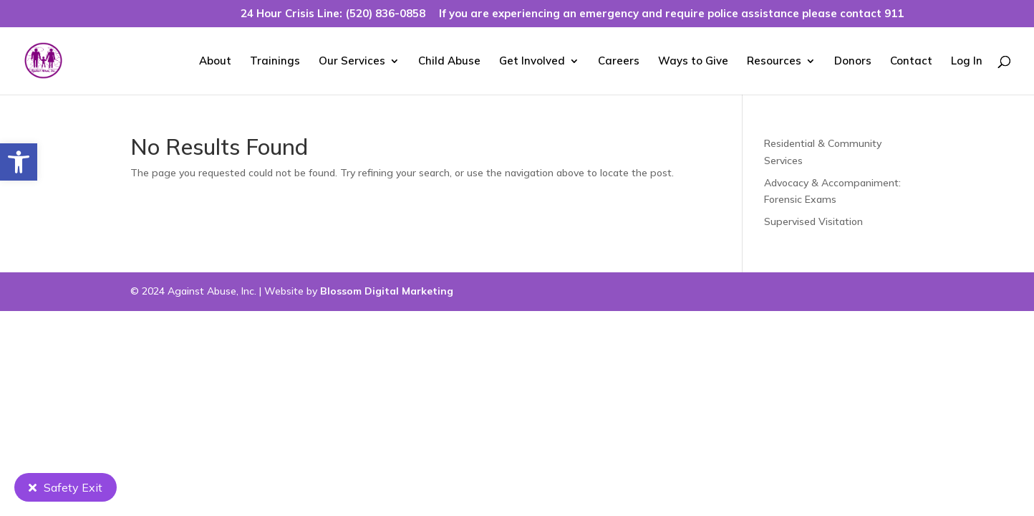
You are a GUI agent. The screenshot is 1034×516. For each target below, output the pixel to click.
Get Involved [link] (532, 61)
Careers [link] (618, 61)
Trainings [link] (275, 61)
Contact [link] (911, 61)
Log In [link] (966, 61)
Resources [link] (774, 61)
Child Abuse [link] (449, 61)
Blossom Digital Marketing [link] (386, 291)
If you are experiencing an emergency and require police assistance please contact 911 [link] (671, 14)
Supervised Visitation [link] (813, 221)
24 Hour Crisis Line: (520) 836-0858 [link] (333, 14)
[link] (18, 162)
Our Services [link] (352, 61)
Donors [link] (852, 61)
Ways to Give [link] (693, 61)
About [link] (215, 61)
